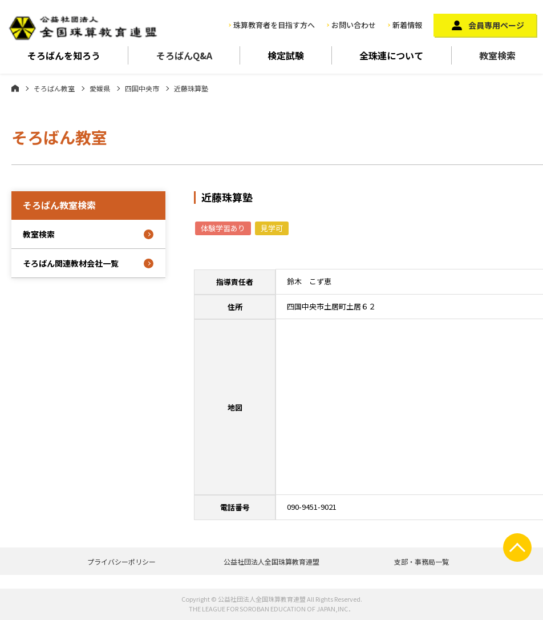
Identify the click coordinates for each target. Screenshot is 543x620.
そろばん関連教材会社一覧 (71, 263)
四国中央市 (142, 88)
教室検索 (39, 234)
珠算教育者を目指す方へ (274, 24)
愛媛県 (100, 88)
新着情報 (407, 24)
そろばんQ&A (184, 55)
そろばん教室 (54, 88)
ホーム (15, 88)
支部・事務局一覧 (421, 561)
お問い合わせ (353, 24)
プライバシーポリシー (121, 561)
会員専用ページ (496, 25)
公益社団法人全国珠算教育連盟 (271, 561)
